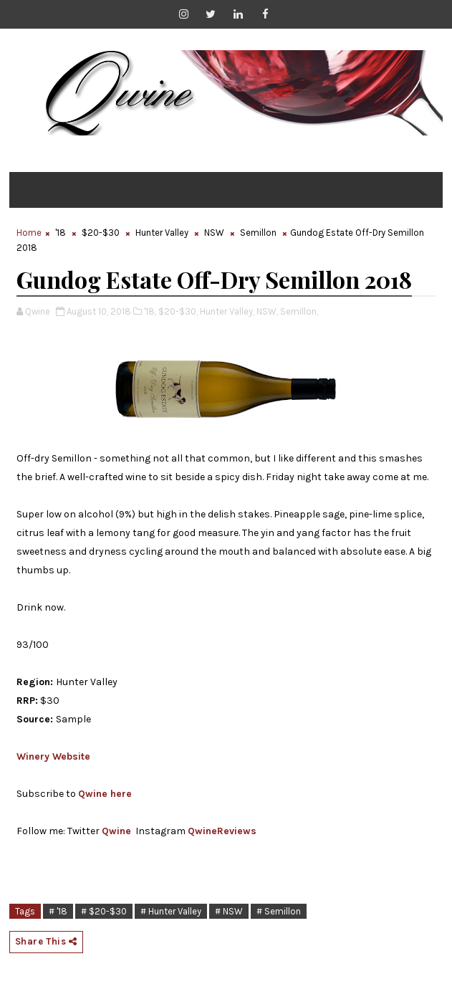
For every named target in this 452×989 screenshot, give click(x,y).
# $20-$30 (104, 911)
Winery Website (53, 756)
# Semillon (278, 911)
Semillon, (299, 311)
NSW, (267, 311)
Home (29, 232)
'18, (150, 311)
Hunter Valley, (227, 311)
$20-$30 (101, 232)
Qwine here (105, 794)
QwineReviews (222, 831)
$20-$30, (178, 311)
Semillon (258, 232)
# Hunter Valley (170, 911)
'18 (60, 232)
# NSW (229, 911)
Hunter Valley (161, 232)
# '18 (58, 911)
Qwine (116, 831)
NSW (214, 232)
